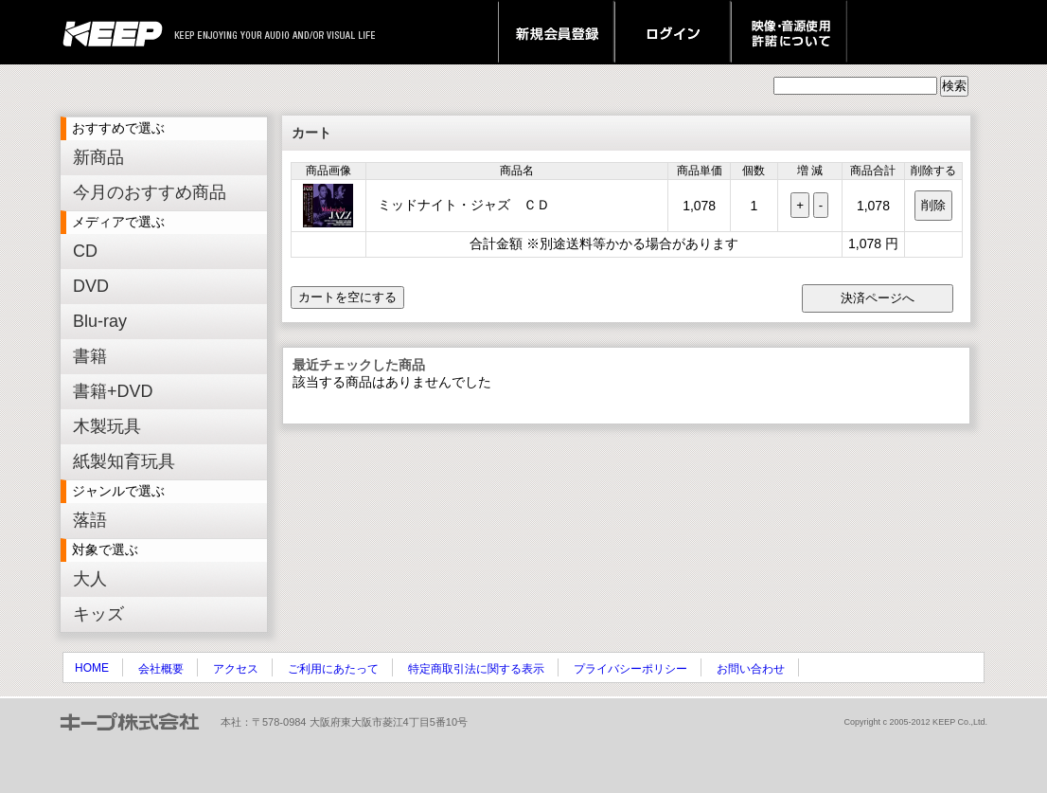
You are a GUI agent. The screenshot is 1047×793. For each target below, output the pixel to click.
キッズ (98, 613)
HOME (92, 668)
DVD (91, 286)
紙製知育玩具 (124, 461)
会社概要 (161, 669)
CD (85, 251)
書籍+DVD (113, 391)
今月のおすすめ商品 (149, 192)
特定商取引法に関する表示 (476, 669)
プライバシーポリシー (630, 669)
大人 (90, 578)
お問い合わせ (751, 669)
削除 (933, 205)
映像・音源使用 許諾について (789, 32)
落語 (90, 520)
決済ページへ (877, 298)
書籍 (90, 356)
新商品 (98, 157)
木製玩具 (107, 426)
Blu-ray (100, 321)
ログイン (672, 32)
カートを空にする (347, 297)
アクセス (235, 669)
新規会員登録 (556, 32)
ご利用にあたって (333, 669)
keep (118, 32)
